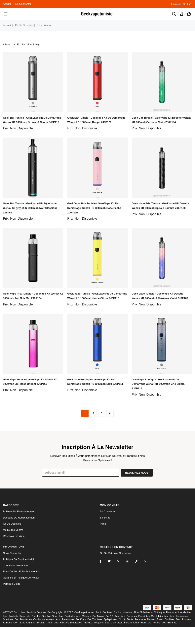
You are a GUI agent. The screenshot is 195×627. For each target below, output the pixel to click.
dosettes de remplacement (19, 517)
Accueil (7, 3)
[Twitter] (112, 561)
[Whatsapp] (147, 561)
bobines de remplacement (18, 511)
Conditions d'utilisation (16, 565)
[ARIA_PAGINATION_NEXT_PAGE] (110, 413)
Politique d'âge (11, 583)
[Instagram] (121, 561)
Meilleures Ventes (13, 529)
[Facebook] (103, 561)
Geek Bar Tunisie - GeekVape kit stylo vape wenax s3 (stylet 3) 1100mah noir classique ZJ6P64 (30, 208)
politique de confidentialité (18, 559)
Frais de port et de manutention (21, 571)
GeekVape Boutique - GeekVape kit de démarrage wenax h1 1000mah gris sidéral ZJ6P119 (158, 384)
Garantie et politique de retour (21, 577)
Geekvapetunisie (84, 612)
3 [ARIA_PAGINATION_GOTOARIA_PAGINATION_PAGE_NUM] (101, 413)
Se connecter (23, 3)
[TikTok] (138, 561)
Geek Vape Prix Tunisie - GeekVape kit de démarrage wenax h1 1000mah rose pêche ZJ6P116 (94, 208)
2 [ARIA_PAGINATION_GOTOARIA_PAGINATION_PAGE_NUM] (93, 413)
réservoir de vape (14, 536)
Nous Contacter (12, 553)
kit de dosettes (24, 25)
